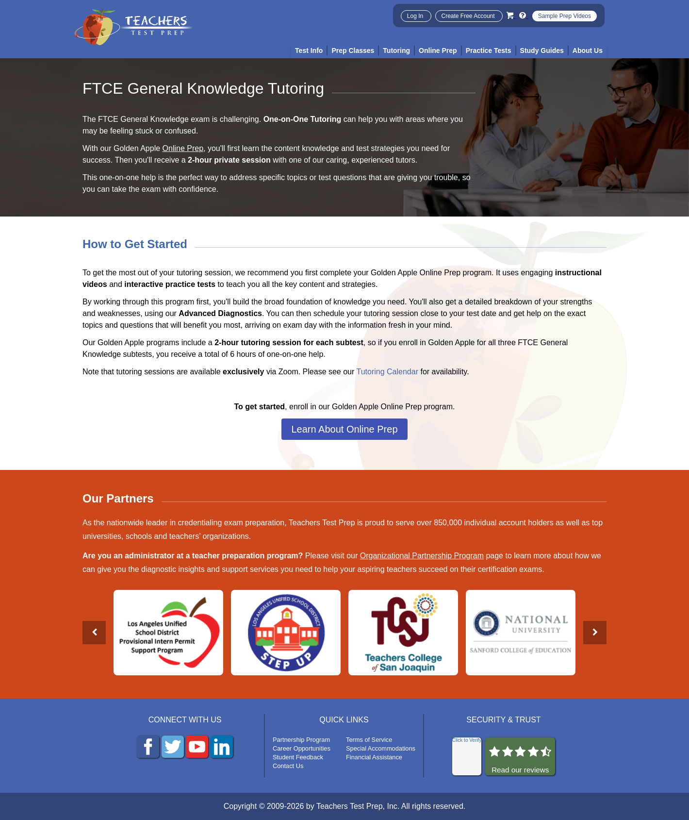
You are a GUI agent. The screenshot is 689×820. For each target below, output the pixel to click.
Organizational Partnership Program (422, 556)
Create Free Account (469, 16)
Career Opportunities (301, 748)
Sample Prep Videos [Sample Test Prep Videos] (564, 16)
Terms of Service (369, 739)
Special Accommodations (380, 748)
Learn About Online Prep (344, 429)
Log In (416, 16)
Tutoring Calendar (387, 372)
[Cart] (511, 15)
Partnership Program (301, 739)
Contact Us (288, 766)
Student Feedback (298, 757)
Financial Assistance (374, 757)
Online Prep (183, 148)
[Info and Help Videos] (523, 15)
